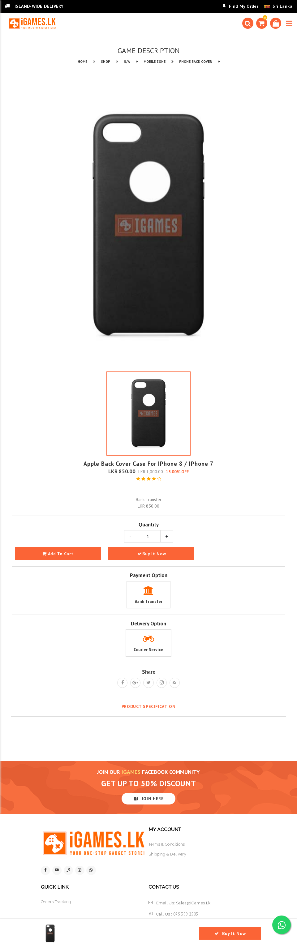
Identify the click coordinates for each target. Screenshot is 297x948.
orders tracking (56, 902)
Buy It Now (151, 553)
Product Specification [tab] (149, 707)
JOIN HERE (148, 798)
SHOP (105, 61)
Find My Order (240, 6)
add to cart (58, 553)
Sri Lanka (282, 6)
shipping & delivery (167, 854)
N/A (127, 61)
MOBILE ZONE (155, 61)
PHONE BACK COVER (195, 61)
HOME (82, 61)
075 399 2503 (185, 914)
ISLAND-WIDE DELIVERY (34, 6)
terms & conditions (167, 844)
